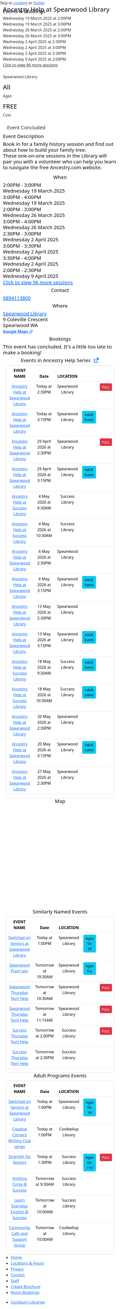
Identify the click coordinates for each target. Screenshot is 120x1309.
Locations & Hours (27, 1263)
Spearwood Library (25, 313)
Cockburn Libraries (28, 1302)
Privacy (17, 1269)
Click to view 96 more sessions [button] (30, 65)
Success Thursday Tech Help (19, 1036)
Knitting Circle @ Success (19, 1184)
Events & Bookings (24, 11)
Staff (15, 1280)
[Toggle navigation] (6, 6)
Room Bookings (25, 1292)
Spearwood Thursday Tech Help (19, 992)
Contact (18, 1275)
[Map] (60, 855)
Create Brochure (26, 1286)
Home (16, 1257)
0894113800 (17, 298)
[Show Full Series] (96, 360)
